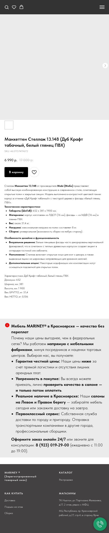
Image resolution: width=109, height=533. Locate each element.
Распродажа (66, 479)
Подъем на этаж (13, 506)
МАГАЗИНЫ (67, 493)
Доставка (9, 500)
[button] (6, 7)
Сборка (8, 513)
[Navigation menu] (102, 7)
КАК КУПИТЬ (13, 493)
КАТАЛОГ (66, 472)
